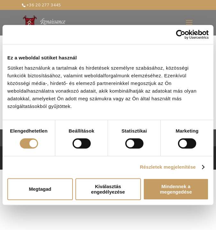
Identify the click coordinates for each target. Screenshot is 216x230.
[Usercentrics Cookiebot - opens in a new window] (181, 34)
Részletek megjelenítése (168, 167)
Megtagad (40, 189)
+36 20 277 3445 (44, 5)
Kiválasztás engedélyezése (108, 189)
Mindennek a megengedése (176, 189)
